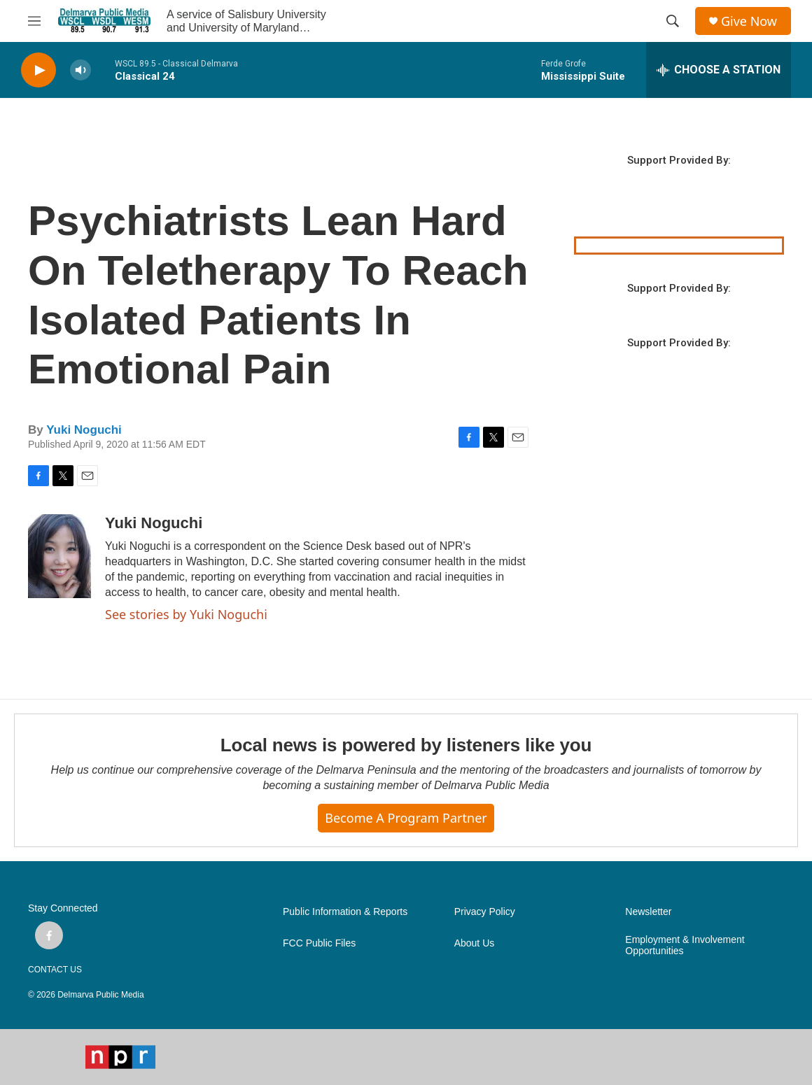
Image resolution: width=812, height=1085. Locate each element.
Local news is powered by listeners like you (406, 745)
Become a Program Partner (405, 817)
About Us (474, 943)
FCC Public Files (319, 943)
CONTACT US (55, 969)
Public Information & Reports (345, 912)
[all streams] (718, 70)
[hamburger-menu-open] (34, 21)
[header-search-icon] (672, 21)
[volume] (80, 70)
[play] (38, 70)
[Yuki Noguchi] (59, 556)
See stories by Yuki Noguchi (186, 614)
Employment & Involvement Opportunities (684, 945)
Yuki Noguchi (84, 430)
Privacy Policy (484, 912)
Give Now (749, 21)
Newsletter (648, 912)
